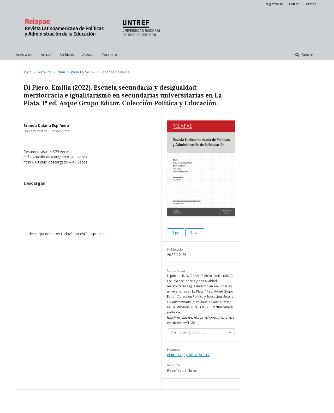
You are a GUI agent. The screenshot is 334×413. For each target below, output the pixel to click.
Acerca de (24, 54)
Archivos (66, 54)
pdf (177, 232)
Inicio (27, 72)
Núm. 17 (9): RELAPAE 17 (76, 72)
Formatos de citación (188, 332)
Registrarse (274, 4)
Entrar (294, 4)
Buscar (306, 54)
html (196, 232)
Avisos (87, 54)
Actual (46, 54)
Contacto (109, 54)
